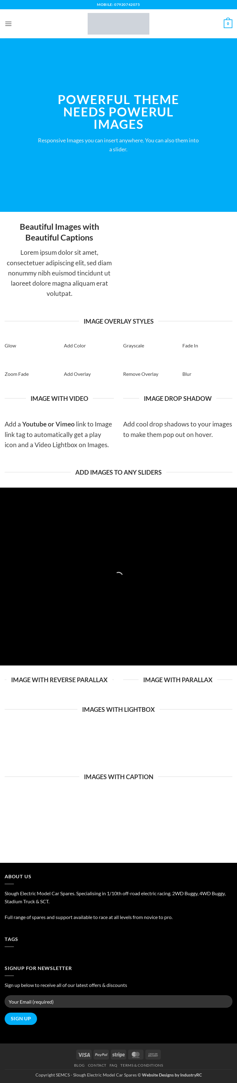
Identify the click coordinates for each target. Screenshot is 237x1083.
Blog (79, 1065)
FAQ (114, 1065)
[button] (8, 23)
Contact (97, 1065)
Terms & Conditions (141, 1065)
